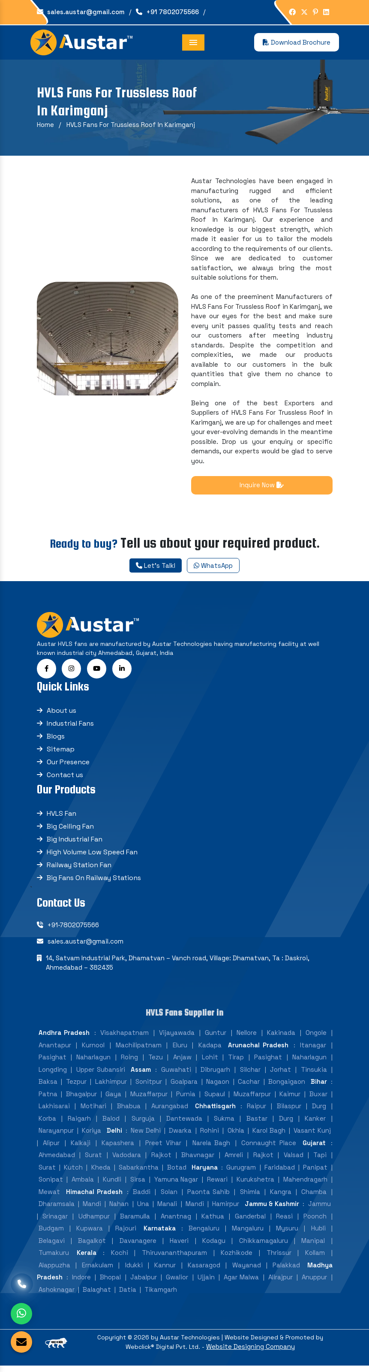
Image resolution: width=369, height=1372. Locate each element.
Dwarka (180, 1137)
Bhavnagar (197, 1162)
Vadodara (126, 1162)
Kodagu (213, 1247)
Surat (93, 1162)
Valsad (293, 1162)
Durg (319, 1113)
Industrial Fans (70, 730)
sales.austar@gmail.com (81, 12)
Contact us (65, 781)
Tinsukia (314, 1076)
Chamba (314, 1198)
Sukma (224, 1125)
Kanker (315, 1125)
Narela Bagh (211, 1150)
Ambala (83, 1186)
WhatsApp (213, 565)
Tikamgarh (160, 1296)
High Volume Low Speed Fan (92, 858)
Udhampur (94, 1223)
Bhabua (129, 1113)
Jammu (319, 1210)
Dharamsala (57, 1210)
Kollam (315, 1259)
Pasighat (52, 1064)
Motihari (93, 1113)
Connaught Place (268, 1150)
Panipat (315, 1174)
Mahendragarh (305, 1186)
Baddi (141, 1198)
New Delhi (145, 1137)
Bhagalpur (81, 1101)
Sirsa (137, 1186)
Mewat (49, 1198)
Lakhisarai (54, 1113)
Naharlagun (93, 1064)
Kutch (73, 1174)
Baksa (48, 1088)
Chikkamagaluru (263, 1247)
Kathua (212, 1223)
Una (143, 1210)
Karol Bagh (268, 1137)
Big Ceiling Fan (70, 833)
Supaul (214, 1101)
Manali (167, 1210)
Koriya (91, 1137)
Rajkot (161, 1162)
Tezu (155, 1064)
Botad (176, 1174)
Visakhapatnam (124, 1039)
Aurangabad (169, 1113)
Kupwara (89, 1235)
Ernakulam (97, 1272)
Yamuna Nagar (176, 1186)
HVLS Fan (61, 820)
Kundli (112, 1186)
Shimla (250, 1198)
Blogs (56, 743)
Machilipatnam (139, 1052)
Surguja (143, 1125)
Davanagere (138, 1247)
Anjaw (182, 1064)
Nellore (247, 1039)
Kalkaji (80, 1150)
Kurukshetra (255, 1186)
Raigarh (79, 1125)
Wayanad (246, 1272)
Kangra (280, 1198)
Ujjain (206, 1284)
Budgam (51, 1235)
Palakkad (286, 1272)
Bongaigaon (286, 1088)
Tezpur (76, 1088)
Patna (48, 1101)
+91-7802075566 (73, 932)
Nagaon (217, 1088)
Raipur (256, 1113)
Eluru (180, 1052)
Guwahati (176, 1076)
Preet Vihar (163, 1150)
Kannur (165, 1272)
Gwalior (177, 1284)
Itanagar (313, 1052)
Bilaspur (289, 1113)
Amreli (234, 1162)
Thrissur (279, 1259)
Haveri (179, 1247)
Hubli (318, 1235)
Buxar (318, 1101)
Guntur (215, 1039)
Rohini (209, 1137)
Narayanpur (56, 1137)
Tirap (236, 1064)
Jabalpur (143, 1284)
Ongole (316, 1039)
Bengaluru (204, 1235)
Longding (53, 1076)
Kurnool (93, 1052)
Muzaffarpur (149, 1101)
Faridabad (279, 1174)
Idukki (134, 1272)
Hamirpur (225, 1210)
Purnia (185, 1101)
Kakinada (281, 1039)
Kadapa (210, 1052)
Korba (47, 1125)
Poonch (315, 1223)
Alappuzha (54, 1272)
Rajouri (125, 1235)
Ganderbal (250, 1223)
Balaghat (97, 1296)
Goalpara (184, 1088)
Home (45, 125)
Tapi (320, 1162)
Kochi (119, 1259)
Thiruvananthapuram (174, 1259)
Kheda (101, 1174)
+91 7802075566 (167, 12)
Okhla (236, 1137)
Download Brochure (296, 42)
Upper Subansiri (100, 1076)
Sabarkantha (139, 1174)
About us (61, 717)
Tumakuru (54, 1259)
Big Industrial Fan (74, 845)
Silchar (250, 1076)
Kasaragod (204, 1272)
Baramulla (135, 1223)
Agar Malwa (241, 1284)
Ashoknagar (57, 1296)
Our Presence (68, 768)
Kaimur (289, 1101)
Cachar (249, 1088)
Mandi (92, 1210)
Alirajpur (280, 1284)
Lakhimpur (111, 1088)
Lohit (210, 1064)
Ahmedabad (57, 1162)
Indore (81, 1284)
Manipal (313, 1247)
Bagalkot (92, 1247)
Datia (127, 1296)
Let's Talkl (155, 565)
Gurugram (241, 1174)
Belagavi (52, 1247)
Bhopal (110, 1284)
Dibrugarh (215, 1076)
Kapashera (118, 1150)
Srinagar (55, 1223)
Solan (169, 1198)
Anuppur (314, 1284)
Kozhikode (236, 1259)
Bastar (256, 1125)
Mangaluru (248, 1235)
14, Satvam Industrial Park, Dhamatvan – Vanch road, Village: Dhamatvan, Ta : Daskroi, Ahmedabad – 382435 (177, 970)
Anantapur (55, 1052)
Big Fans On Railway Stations (94, 884)
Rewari (217, 1186)
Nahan (119, 1210)
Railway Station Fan (79, 871)
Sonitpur (148, 1088)
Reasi (284, 1223)
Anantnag (176, 1223)
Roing (129, 1064)
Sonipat (51, 1186)
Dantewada (184, 1125)
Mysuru (287, 1235)
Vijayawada (177, 1039)
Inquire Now (262, 485)
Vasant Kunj (312, 1137)
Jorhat (280, 1076)
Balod (111, 1125)
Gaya (113, 1101)
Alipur (51, 1150)
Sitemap (61, 755)
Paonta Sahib (208, 1198)
